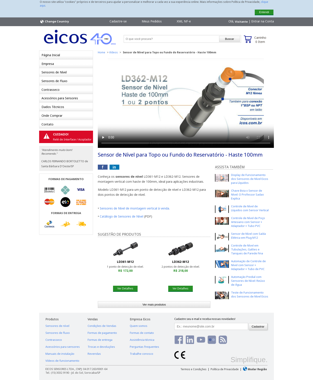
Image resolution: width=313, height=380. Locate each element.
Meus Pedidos (152, 21)
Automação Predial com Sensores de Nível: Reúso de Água (248, 281)
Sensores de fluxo (57, 333)
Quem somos (138, 326)
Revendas (94, 354)
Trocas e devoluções (101, 347)
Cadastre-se (118, 21)
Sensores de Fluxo (54, 81)
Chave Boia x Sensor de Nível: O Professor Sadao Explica (247, 194)
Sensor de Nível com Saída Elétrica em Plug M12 (248, 236)
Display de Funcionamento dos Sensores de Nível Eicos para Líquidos (249, 179)
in (114, 167)
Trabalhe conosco (141, 354)
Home (101, 52)
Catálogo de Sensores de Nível (121, 216)
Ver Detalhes (125, 288)
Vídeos (113, 52)
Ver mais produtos (154, 304)
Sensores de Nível (54, 72)
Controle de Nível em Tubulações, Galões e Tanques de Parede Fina (247, 249)
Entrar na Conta (262, 21)
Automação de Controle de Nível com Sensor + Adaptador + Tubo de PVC (248, 265)
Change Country (54, 21)
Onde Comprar (52, 115)
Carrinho (260, 39)
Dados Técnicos (53, 107)
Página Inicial (51, 55)
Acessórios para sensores (62, 347)
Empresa (48, 64)
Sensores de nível (57, 326)
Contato (47, 124)
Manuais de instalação (59, 354)
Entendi (264, 12)
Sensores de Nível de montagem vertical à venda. (135, 208)
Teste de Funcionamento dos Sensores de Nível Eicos (249, 294)
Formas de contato (142, 333)
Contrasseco (51, 90)
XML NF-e (184, 21)
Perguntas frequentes (144, 347)
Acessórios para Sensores (60, 98)
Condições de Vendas (102, 326)
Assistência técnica (142, 340)
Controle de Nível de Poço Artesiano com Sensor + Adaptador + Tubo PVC (248, 222)
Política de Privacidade (225, 369)
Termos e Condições (193, 369)
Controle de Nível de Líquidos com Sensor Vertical (250, 208)
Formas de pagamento (102, 333)
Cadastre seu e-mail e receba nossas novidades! (204, 319)
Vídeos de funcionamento (62, 361)
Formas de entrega (100, 340)
